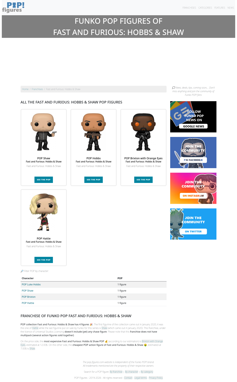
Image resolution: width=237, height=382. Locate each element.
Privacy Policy (156, 377)
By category (147, 371)
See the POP (43, 179)
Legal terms (140, 377)
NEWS (230, 7)
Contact (128, 377)
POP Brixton (29, 296)
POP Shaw (27, 290)
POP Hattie (28, 303)
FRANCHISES (189, 7)
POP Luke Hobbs (31, 284)
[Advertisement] (118, 63)
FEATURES (219, 7)
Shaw (104, 328)
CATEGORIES (205, 7)
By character (131, 371)
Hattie (35, 328)
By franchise (116, 371)
